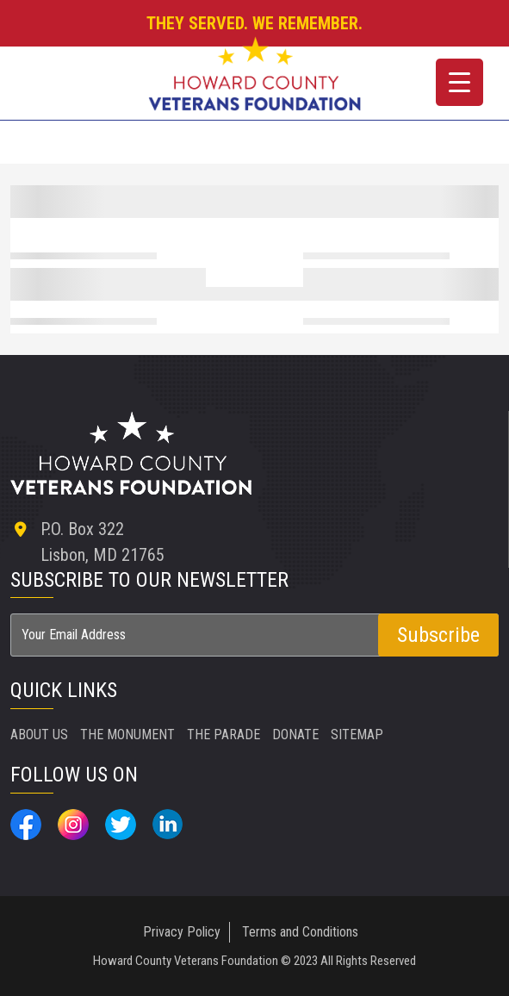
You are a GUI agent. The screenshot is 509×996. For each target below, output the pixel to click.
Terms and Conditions (300, 932)
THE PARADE (223, 734)
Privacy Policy (181, 932)
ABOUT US (39, 734)
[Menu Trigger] (459, 82)
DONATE (295, 734)
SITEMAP (357, 734)
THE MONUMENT (127, 734)
